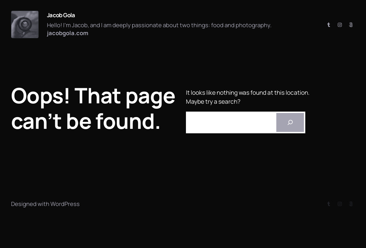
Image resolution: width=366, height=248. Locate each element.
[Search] (290, 122)
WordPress (65, 204)
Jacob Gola (61, 15)
